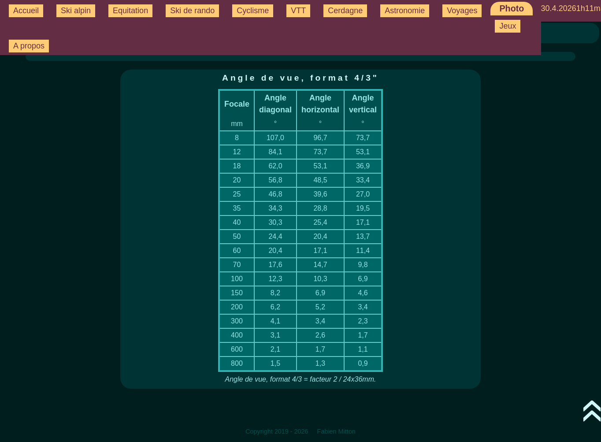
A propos (29, 45)
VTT (298, 10)
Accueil (26, 10)
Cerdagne (345, 10)
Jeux (507, 26)
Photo (511, 8)
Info (73, 45)
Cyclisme (253, 10)
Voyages (462, 10)
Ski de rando (192, 10)
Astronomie (405, 10)
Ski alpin (76, 10)
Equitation (130, 10)
